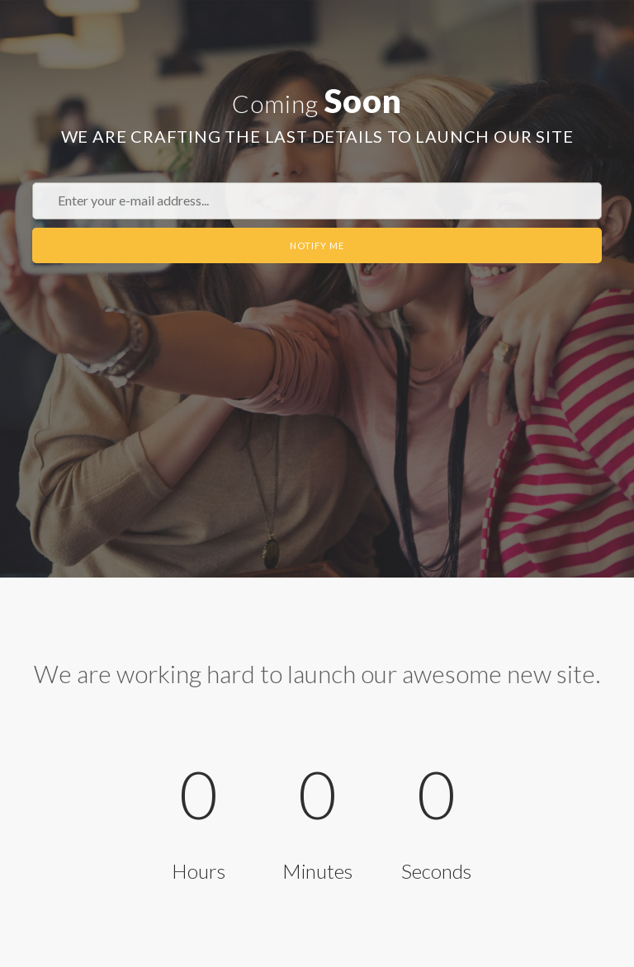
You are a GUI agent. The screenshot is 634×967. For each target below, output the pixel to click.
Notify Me (317, 245)
